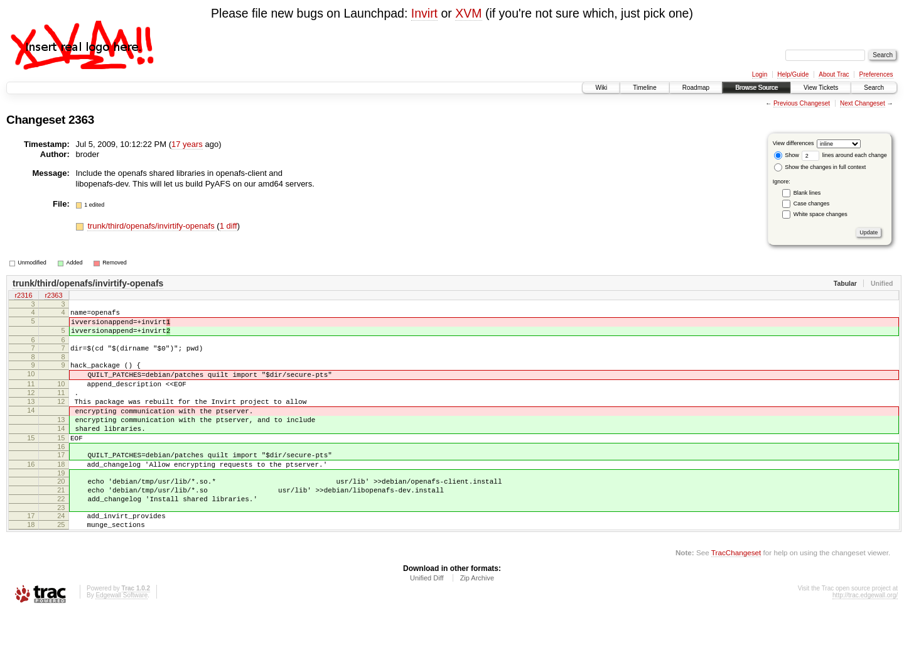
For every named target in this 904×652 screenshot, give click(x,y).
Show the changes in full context (820, 167)
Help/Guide (793, 74)
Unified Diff (427, 617)
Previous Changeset (801, 103)
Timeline (644, 87)
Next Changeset (862, 103)
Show (786, 155)
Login (759, 74)
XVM (468, 13)
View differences (793, 143)
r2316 (23, 296)
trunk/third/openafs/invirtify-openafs (152, 226)
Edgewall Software (121, 634)
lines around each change (844, 155)
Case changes (812, 203)
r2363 (53, 296)
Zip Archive (477, 617)
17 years (187, 144)
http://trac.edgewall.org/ (865, 634)
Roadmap (695, 87)
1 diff (228, 226)
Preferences (876, 74)
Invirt (424, 13)
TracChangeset (736, 592)
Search (874, 87)
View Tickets (821, 87)
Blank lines (807, 193)
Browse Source (756, 87)
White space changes (821, 214)
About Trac (834, 74)
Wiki (601, 87)
